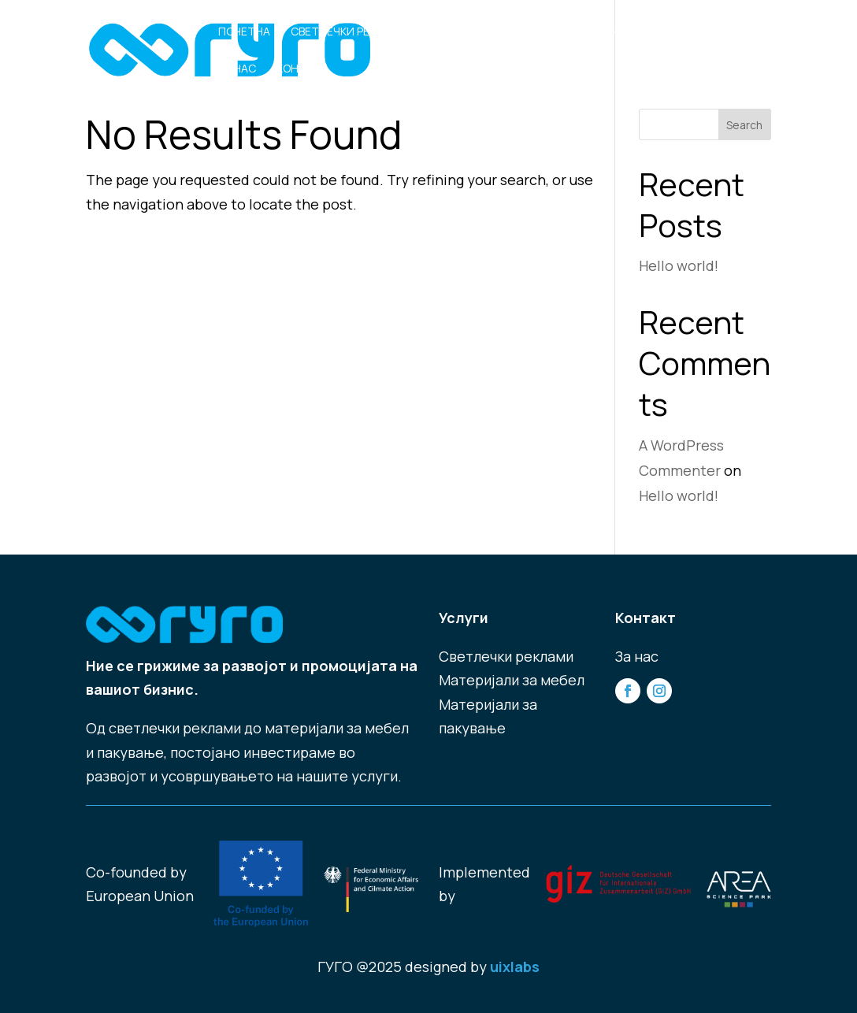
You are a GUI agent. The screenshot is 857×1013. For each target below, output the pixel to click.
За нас (237, 69)
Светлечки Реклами (349, 32)
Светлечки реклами (506, 656)
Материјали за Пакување (650, 32)
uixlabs (515, 966)
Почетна (244, 32)
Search (744, 124)
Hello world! (678, 265)
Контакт (302, 69)
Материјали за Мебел (491, 32)
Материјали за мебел (511, 679)
